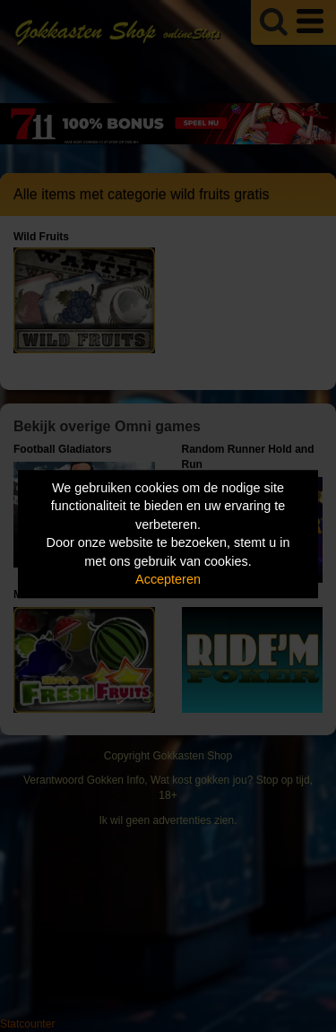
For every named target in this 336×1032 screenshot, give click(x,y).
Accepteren (168, 580)
